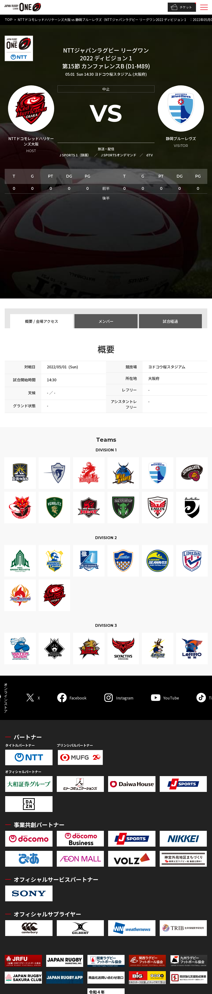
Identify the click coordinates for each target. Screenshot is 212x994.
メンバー (106, 321)
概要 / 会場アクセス (41, 321)
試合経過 (170, 321)
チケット (181, 7)
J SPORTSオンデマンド (118, 155)
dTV (149, 155)
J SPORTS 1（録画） (75, 155)
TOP (8, 19)
